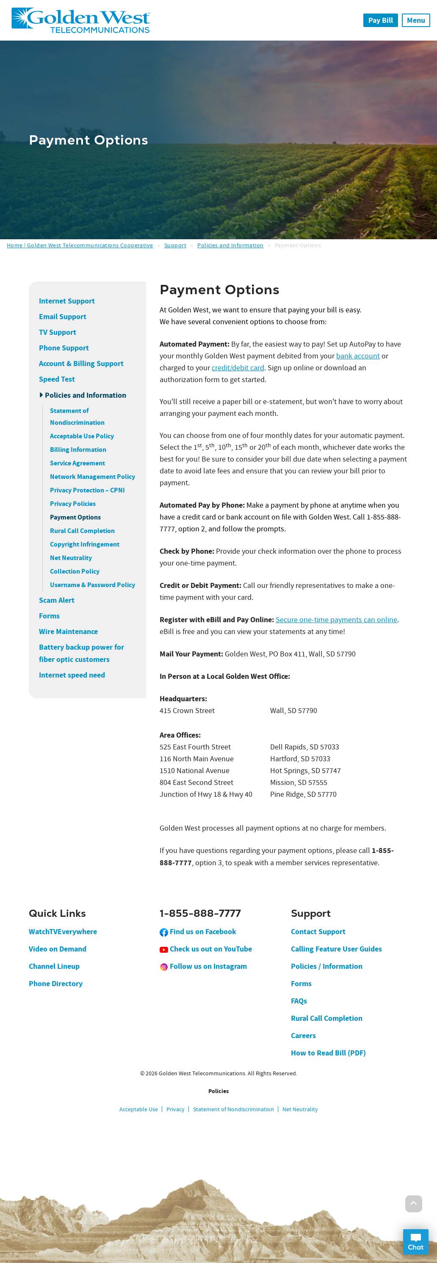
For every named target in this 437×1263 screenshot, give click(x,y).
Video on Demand (57, 949)
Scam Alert (57, 600)
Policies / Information (326, 966)
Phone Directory (56, 984)
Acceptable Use (138, 1109)
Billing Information (78, 449)
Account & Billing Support (81, 363)
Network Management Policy (92, 476)
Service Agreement (77, 463)
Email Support (62, 317)
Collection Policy (75, 571)
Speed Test (57, 379)
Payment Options (75, 517)
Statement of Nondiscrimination (233, 1109)
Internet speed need (72, 675)
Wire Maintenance (68, 631)
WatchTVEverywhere (63, 932)
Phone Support (64, 348)
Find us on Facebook (198, 932)
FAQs (299, 1001)
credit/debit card (238, 368)
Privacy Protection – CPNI (87, 490)
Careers (303, 1036)
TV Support (57, 332)
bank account (358, 356)
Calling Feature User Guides (336, 949)
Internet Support (67, 301)
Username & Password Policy (92, 584)
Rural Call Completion (82, 530)
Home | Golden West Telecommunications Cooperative (80, 245)
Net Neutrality (71, 557)
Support (175, 245)
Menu (416, 20)
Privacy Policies (73, 503)
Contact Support (318, 932)
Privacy (175, 1109)
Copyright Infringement (84, 544)
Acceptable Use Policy (82, 436)
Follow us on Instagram (203, 966)
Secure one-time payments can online (336, 620)
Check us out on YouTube (206, 949)
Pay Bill (380, 20)
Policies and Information (230, 245)
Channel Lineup (54, 966)
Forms (49, 616)
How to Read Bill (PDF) (328, 1053)
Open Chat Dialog (416, 1242)
